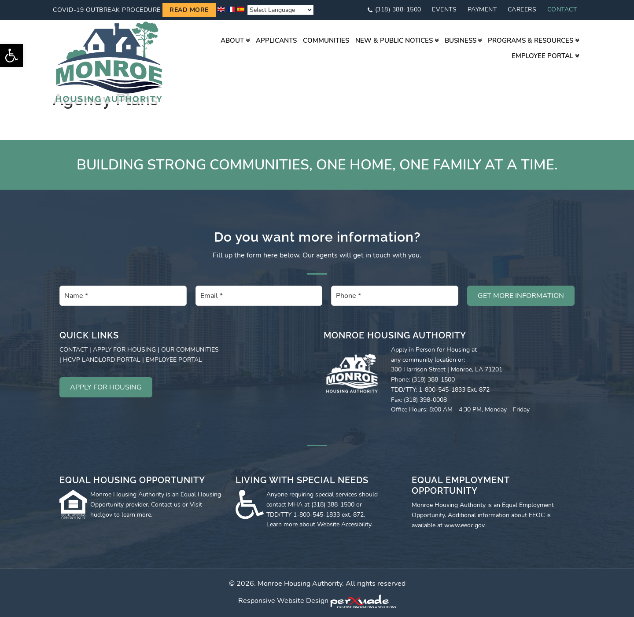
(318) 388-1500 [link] (398, 9)
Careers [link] (522, 9)
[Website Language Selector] (280, 10)
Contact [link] (562, 9)
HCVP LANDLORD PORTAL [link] (101, 360)
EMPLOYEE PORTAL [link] (174, 360)
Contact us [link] (166, 504)
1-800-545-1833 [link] (316, 514)
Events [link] (444, 9)
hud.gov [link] (101, 514)
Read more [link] (189, 10)
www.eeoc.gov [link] (464, 525)
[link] (11, 55)
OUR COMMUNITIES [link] (190, 349)
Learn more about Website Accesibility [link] (318, 524)
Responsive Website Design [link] (283, 601)
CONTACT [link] (73, 349)
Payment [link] (482, 9)
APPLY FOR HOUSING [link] (124, 349)
